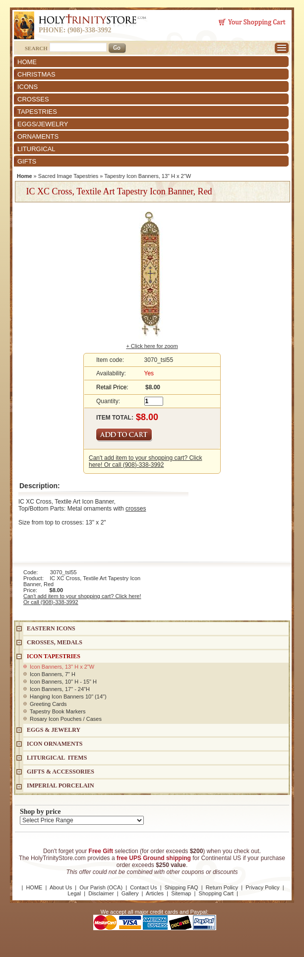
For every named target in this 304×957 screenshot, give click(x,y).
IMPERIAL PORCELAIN (60, 785)
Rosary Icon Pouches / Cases (66, 719)
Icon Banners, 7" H (52, 674)
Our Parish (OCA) (100, 887)
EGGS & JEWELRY (53, 729)
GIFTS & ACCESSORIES (60, 771)
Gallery (130, 893)
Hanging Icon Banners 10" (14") (68, 696)
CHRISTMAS (36, 74)
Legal (74, 893)
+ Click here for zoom (152, 346)
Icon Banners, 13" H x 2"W (62, 667)
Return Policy (222, 887)
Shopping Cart (216, 893)
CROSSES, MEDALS (54, 642)
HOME (27, 62)
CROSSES (33, 99)
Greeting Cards (48, 704)
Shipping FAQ (181, 887)
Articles (155, 893)
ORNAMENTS (38, 136)
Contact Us (143, 887)
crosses (135, 508)
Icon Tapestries (53, 656)
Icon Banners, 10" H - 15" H (63, 682)
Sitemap (181, 893)
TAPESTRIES (37, 111)
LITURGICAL (36, 149)
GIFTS (26, 161)
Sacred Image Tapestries (68, 176)
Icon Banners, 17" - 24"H (60, 689)
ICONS (27, 86)
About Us (61, 887)
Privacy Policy (262, 887)
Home (24, 176)
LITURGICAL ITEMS (57, 757)
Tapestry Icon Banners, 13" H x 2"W (147, 176)
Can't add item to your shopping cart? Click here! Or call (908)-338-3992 (145, 461)
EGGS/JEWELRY (42, 124)
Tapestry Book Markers (57, 711)
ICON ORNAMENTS (54, 743)
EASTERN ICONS (51, 628)
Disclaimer (101, 893)
